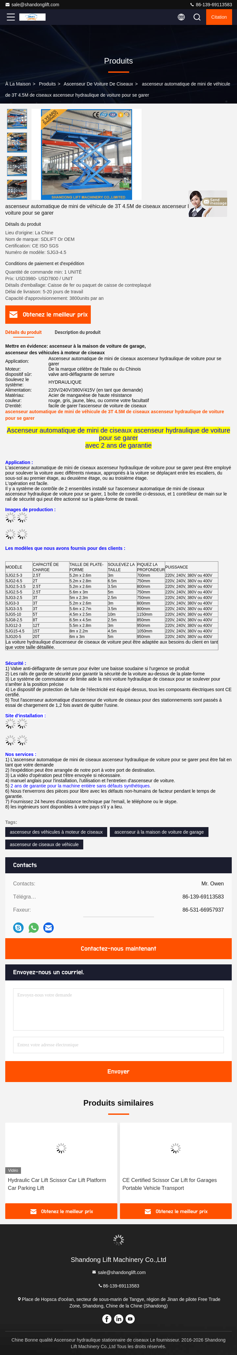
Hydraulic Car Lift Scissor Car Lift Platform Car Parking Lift (57, 1184)
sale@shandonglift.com (32, 4)
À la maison (18, 84)
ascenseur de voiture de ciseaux (98, 84)
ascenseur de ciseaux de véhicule (44, 844)
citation (219, 17)
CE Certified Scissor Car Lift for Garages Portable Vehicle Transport (170, 1184)
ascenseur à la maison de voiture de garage (159, 832)
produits (47, 84)
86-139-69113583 (210, 4)
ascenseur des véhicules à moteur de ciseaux (56, 832)
